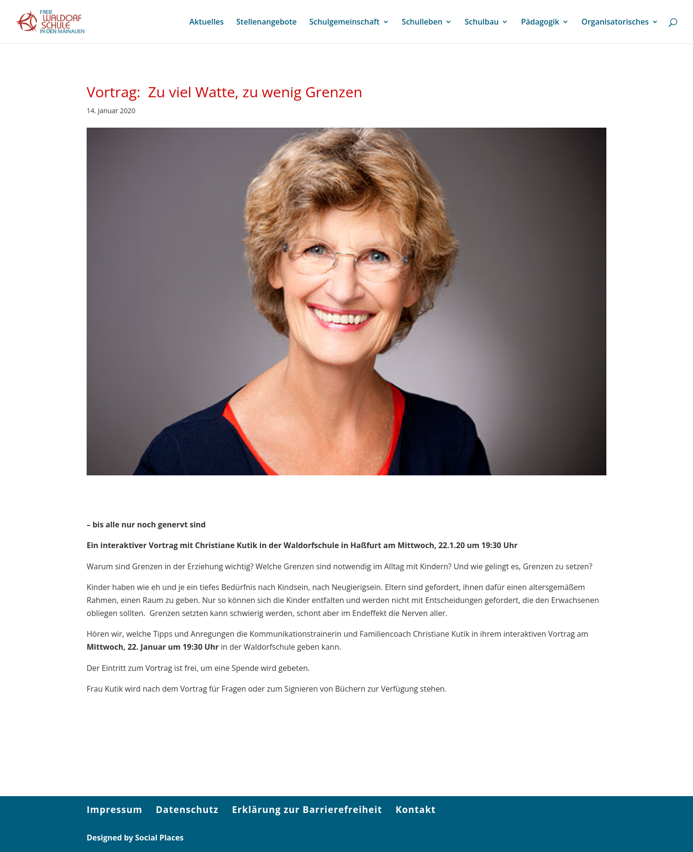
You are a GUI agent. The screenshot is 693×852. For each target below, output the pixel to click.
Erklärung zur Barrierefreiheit (307, 809)
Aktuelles (206, 22)
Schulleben (422, 22)
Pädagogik (540, 22)
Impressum (114, 809)
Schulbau (482, 22)
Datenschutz (187, 809)
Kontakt (416, 809)
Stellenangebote (266, 22)
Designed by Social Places (135, 837)
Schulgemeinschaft (344, 22)
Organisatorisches (615, 22)
